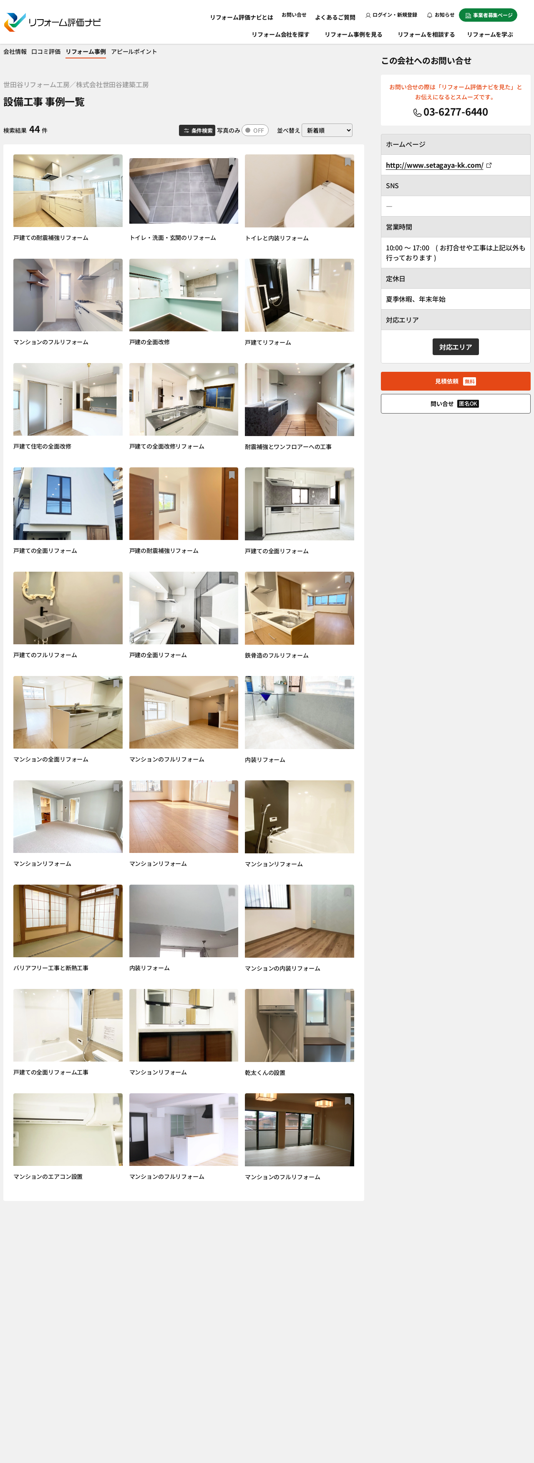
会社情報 (20, 51)
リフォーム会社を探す (281, 32)
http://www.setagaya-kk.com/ (439, 165)
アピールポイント (160, 51)
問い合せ (455, 403)
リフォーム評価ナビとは (251, 14)
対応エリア (455, 347)
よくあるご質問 (337, 14)
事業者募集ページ (489, 14)
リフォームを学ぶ (494, 32)
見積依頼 (455, 381)
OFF (258, 130)
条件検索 (195, 130)
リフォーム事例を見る (354, 32)
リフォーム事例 (105, 51)
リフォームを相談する (427, 32)
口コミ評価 (58, 51)
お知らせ (441, 14)
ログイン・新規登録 (391, 14)
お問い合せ (299, 14)
